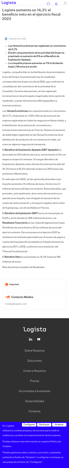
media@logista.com (16, 304)
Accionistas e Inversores (34, 391)
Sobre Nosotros (35, 350)
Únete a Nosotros (34, 370)
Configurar (29, 425)
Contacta (34, 411)
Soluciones (34, 360)
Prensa (34, 381)
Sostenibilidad (34, 401)
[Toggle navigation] (65, 3)
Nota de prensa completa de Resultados (23, 267)
